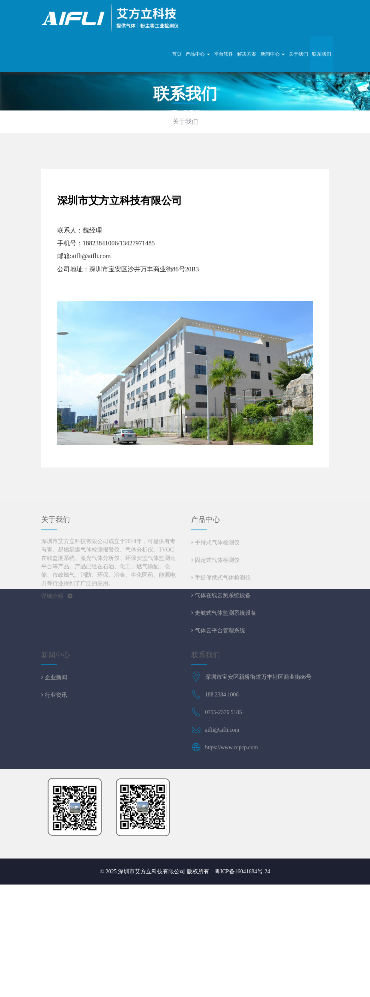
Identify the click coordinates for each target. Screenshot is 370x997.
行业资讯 (55, 695)
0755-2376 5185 (223, 712)
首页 (177, 54)
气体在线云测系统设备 (222, 595)
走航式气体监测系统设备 (224, 613)
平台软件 (223, 54)
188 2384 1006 (222, 695)
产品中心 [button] (198, 54)
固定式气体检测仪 (216, 560)
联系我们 (321, 54)
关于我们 (298, 54)
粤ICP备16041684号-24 (242, 872)
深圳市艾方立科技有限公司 (151, 872)
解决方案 (246, 54)
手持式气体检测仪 (216, 542)
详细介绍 (56, 596)
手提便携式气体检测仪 (222, 577)
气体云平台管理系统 (219, 630)
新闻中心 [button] (272, 54)
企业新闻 (55, 677)
